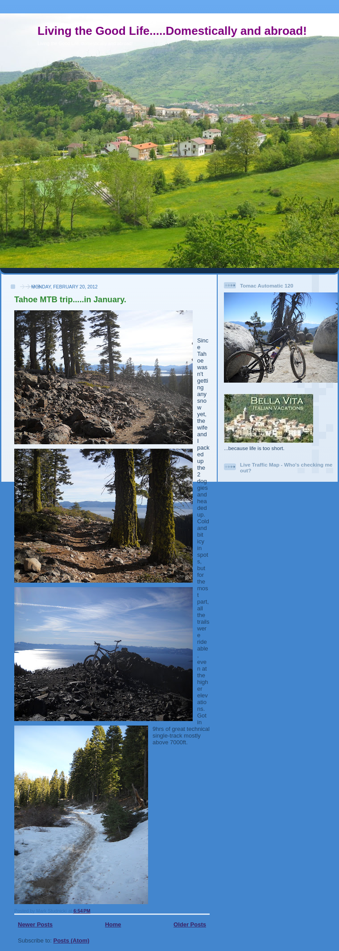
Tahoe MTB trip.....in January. (70, 299)
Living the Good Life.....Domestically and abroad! (172, 31)
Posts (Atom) (72, 940)
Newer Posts (35, 924)
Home (113, 924)
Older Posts (190, 924)
